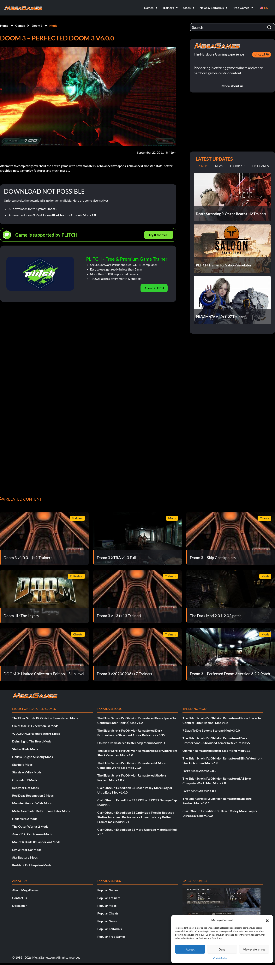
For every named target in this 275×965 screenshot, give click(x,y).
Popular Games (107, 890)
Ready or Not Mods (25, 787)
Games (20, 25)
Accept (190, 949)
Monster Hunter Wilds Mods (32, 803)
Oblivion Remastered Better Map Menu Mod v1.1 (131, 743)
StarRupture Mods (25, 857)
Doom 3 (37, 25)
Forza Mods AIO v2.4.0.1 (199, 791)
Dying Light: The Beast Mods (31, 741)
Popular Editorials (109, 929)
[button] (267, 920)
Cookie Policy (220, 958)
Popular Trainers (108, 898)
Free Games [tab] (260, 166)
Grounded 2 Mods (24, 780)
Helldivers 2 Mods (24, 818)
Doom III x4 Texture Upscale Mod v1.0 (69, 215)
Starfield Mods (22, 764)
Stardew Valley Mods (26, 772)
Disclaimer (19, 905)
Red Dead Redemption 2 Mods (33, 795)
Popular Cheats (107, 913)
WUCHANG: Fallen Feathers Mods (36, 733)
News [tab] (219, 166)
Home (4, 25)
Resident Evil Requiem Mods (31, 865)
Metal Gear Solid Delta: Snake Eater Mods (41, 811)
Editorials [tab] (237, 166)
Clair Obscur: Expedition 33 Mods (35, 726)
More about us (232, 86)
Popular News (107, 921)
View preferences (254, 949)
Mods (53, 25)
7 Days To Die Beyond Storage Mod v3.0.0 (211, 730)
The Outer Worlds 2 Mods (30, 826)
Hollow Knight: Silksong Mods (32, 757)
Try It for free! (159, 235)
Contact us (19, 898)
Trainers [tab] (201, 166)
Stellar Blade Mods (25, 749)
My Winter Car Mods (26, 849)
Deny (222, 949)
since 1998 (261, 54)
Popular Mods (107, 905)
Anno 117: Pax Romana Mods (32, 834)
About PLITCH (154, 288)
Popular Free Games (111, 936)
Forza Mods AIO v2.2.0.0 (199, 770)
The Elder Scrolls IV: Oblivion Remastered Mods (45, 718)
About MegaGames (25, 890)
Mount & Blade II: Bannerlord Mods (36, 842)
